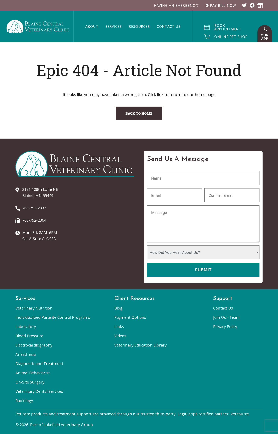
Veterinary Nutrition (34, 308)
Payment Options (130, 317)
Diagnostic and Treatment (39, 363)
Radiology (24, 400)
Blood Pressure (29, 335)
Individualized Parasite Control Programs (52, 317)
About (91, 26)
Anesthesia (25, 354)
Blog (118, 308)
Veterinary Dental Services (39, 391)
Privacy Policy (225, 326)
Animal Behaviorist (32, 372)
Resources (139, 26)
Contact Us (169, 26)
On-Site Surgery (29, 382)
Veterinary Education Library (140, 345)
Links (119, 326)
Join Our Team (226, 317)
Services (113, 26)
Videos (120, 335)
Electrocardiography (33, 345)
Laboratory (25, 326)
